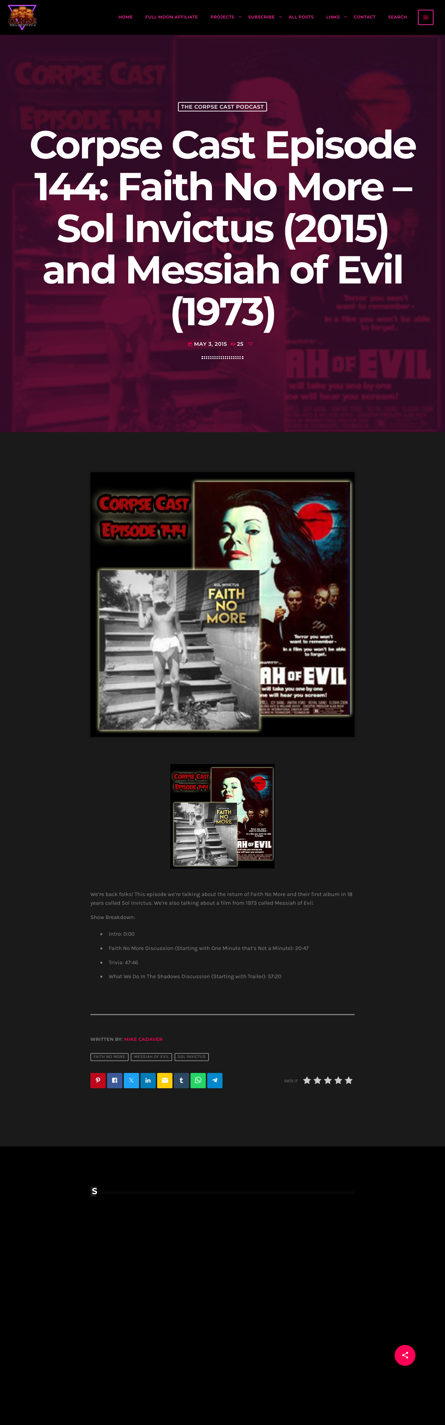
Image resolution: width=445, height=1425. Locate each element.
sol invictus (192, 1057)
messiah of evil (151, 1057)
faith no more (109, 1057)
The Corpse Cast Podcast (222, 106)
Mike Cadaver (143, 1039)
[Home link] (22, 17)
